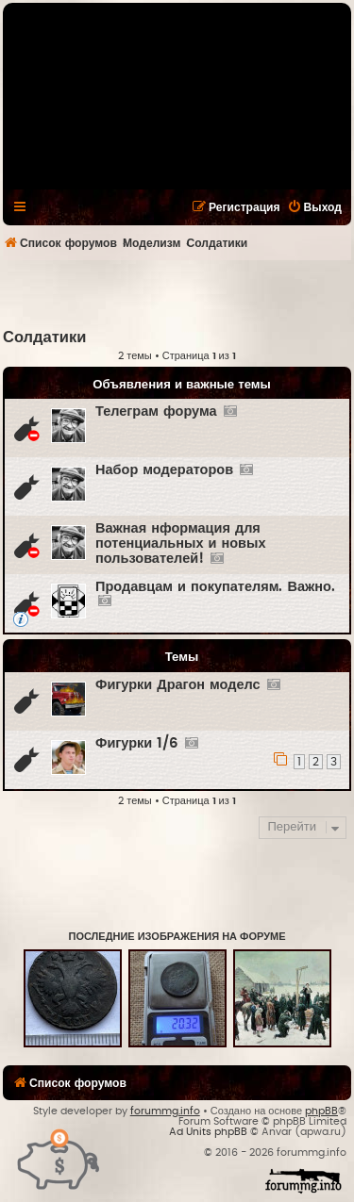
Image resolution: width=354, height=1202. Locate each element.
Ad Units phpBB (208, 1132)
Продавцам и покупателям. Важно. (215, 587)
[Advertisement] (178, 293)
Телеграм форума (156, 411)
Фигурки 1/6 (136, 743)
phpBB (321, 1111)
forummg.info (165, 1111)
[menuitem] (314, 207)
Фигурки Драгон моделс (178, 685)
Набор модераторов (164, 470)
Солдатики (44, 337)
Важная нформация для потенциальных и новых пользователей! (180, 543)
